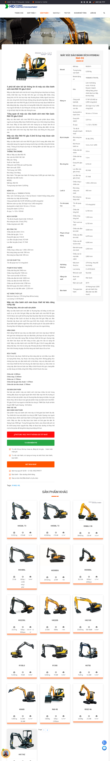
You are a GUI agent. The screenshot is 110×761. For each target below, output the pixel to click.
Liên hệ (93, 13)
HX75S (88, 593)
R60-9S (55, 618)
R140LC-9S (16, 485)
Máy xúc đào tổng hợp (47, 722)
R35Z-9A (88, 618)
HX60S (21, 618)
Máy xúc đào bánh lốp (47, 710)
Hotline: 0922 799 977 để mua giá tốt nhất (31, 434)
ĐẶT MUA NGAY (30, 464)
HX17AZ (22, 645)
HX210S (88, 566)
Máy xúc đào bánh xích (47, 706)
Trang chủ (19, 13)
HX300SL (88, 534)
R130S (54, 593)
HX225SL (21, 566)
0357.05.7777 (99, 2)
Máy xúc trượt (44, 718)
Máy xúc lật (43, 714)
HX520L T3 (22, 508)
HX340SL (21, 534)
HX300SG (55, 534)
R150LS (22, 593)
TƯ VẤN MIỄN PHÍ (30, 443)
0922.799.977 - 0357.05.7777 (21, 721)
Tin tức (67, 13)
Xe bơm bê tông (80, 13)
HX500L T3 (55, 508)
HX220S (55, 566)
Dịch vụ (56, 13)
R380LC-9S (88, 508)
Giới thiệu (31, 13)
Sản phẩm (44, 13)
